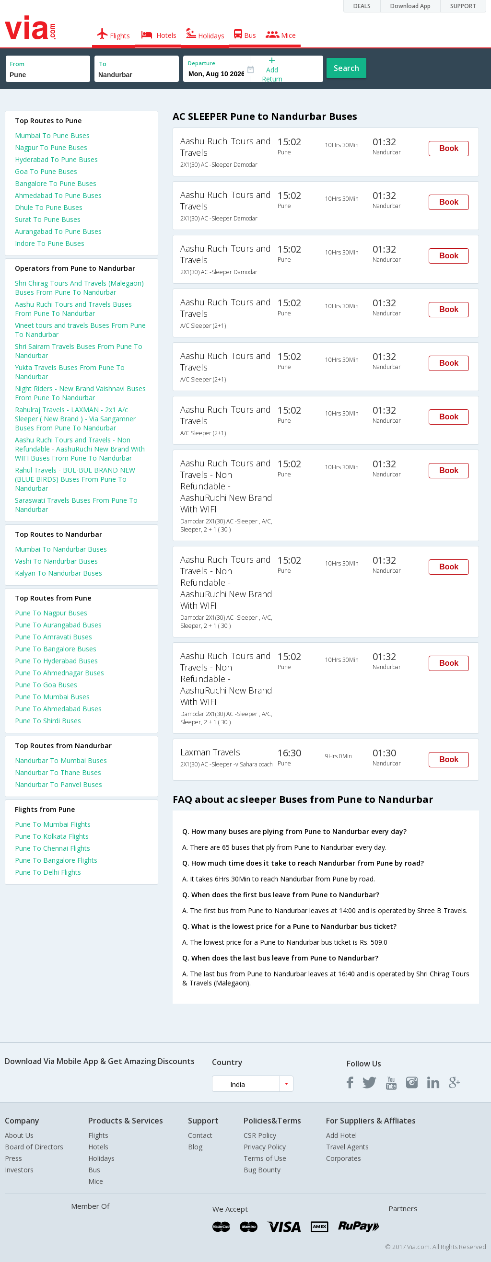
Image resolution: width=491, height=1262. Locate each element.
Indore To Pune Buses (49, 243)
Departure (201, 63)
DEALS (362, 6)
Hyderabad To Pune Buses (56, 159)
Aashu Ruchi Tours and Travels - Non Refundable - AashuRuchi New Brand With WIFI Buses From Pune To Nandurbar (80, 449)
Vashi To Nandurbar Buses (56, 561)
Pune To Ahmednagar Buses (59, 672)
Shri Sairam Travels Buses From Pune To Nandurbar (78, 351)
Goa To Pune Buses (46, 171)
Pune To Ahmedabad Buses (58, 708)
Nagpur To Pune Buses (51, 147)
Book (448, 148)
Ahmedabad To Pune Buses (58, 195)
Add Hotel (341, 1135)
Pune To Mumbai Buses (52, 696)
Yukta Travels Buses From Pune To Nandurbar (70, 372)
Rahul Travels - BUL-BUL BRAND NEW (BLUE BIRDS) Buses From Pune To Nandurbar (75, 479)
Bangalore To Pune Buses (55, 183)
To (102, 64)
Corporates (343, 1158)
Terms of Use (265, 1158)
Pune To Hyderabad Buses (56, 660)
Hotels (98, 1146)
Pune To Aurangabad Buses (58, 624)
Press (13, 1158)
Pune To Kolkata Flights (52, 836)
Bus (94, 1169)
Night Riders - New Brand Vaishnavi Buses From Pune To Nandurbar (80, 393)
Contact (200, 1135)
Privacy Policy (265, 1146)
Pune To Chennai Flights (52, 848)
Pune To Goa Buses (46, 684)
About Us (19, 1135)
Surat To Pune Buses (48, 219)
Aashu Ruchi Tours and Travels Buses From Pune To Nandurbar (73, 309)
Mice (95, 1181)
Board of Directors (34, 1146)
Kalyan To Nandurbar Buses (58, 573)
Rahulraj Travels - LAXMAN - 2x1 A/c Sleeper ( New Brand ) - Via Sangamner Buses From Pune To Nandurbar (75, 418)
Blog (195, 1146)
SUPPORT (463, 6)
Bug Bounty (262, 1169)
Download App (410, 6)
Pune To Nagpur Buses (51, 612)
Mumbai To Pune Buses (52, 135)
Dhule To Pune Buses (48, 207)
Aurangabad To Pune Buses (58, 231)
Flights (98, 1135)
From (17, 64)
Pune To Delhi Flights (48, 872)
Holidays (101, 1158)
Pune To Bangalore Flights (56, 860)
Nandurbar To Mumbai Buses (61, 760)
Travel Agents (347, 1146)
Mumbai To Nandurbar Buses (61, 549)
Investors (19, 1169)
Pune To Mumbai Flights (53, 824)
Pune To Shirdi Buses (48, 720)
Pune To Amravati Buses (53, 636)
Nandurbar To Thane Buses (58, 772)
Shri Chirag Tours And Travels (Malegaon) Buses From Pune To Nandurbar (79, 287)
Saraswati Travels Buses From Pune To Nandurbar (76, 505)
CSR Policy (260, 1135)
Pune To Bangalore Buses (55, 648)
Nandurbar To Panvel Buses (58, 784)
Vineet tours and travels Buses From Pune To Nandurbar (80, 330)
